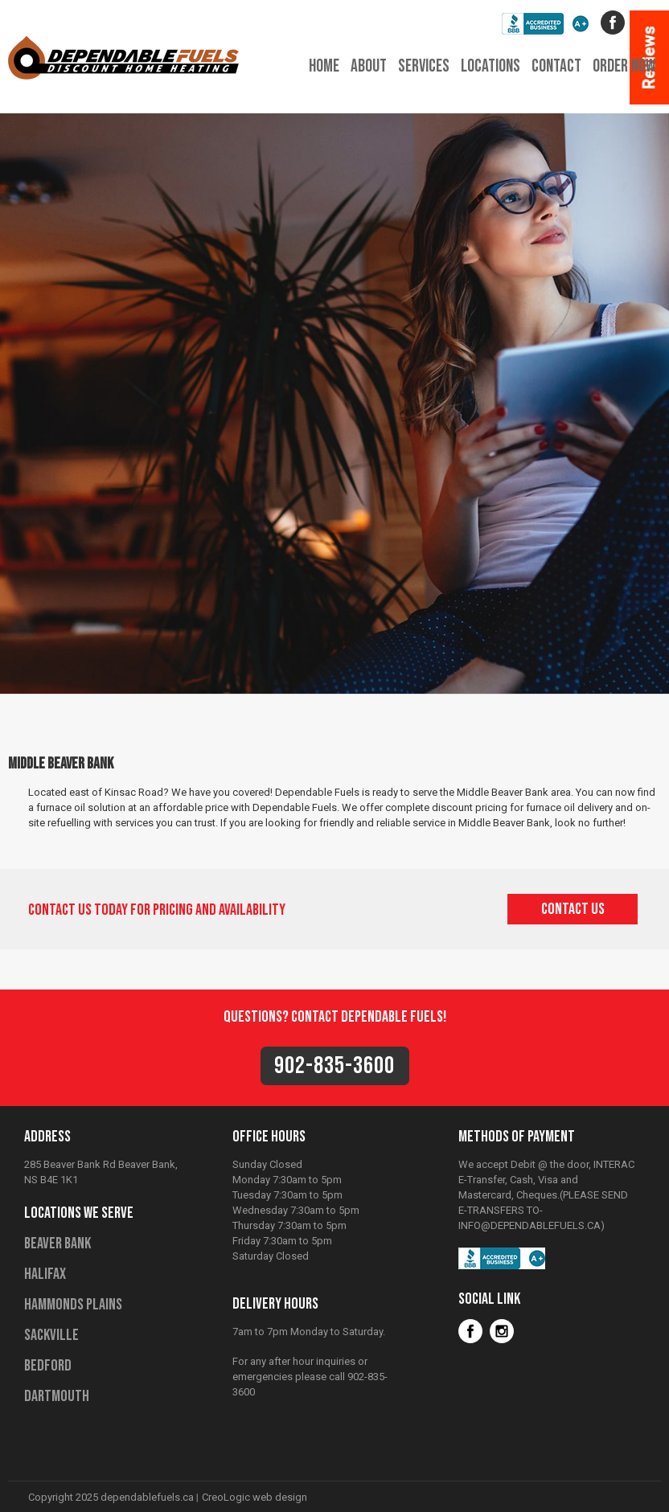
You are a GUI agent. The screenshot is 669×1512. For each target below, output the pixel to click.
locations (490, 66)
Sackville (51, 1335)
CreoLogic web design (254, 1497)
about (369, 66)
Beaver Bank (57, 1243)
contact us (573, 909)
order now (624, 66)
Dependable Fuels (123, 47)
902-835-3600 (334, 1065)
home (324, 66)
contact (556, 66)
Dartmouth (56, 1396)
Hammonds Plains (73, 1304)
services (423, 66)
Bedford (48, 1365)
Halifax (45, 1274)
